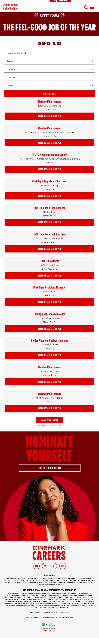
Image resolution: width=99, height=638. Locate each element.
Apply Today (49, 15)
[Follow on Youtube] (36, 566)
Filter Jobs (49, 93)
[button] (92, 77)
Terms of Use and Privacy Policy (49, 629)
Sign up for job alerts (49, 468)
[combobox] (49, 77)
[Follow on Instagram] (62, 566)
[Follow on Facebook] (54, 566)
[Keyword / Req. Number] (49, 53)
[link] (49, 110)
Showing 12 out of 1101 (49, 425)
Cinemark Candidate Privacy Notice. (56, 612)
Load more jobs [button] (49, 420)
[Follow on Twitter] (45, 566)
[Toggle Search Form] (86, 7)
